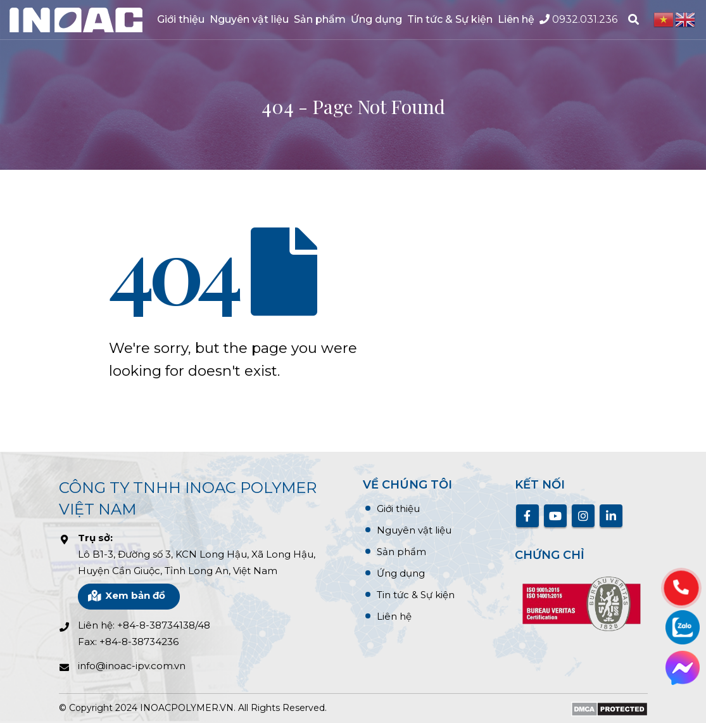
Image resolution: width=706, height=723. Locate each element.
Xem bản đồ (126, 595)
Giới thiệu (181, 19)
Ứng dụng (376, 19)
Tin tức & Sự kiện (450, 19)
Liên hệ (516, 19)
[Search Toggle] (633, 19)
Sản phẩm (320, 19)
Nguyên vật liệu (249, 19)
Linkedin (611, 515)
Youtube (555, 515)
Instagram (583, 515)
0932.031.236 (578, 19)
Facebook (527, 515)
